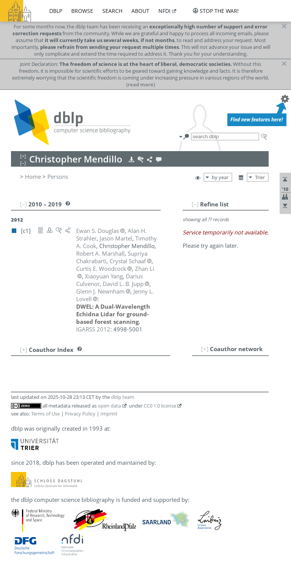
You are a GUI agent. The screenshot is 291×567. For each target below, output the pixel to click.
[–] (195, 204)
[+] (204, 349)
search (112, 10)
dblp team (122, 397)
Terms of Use (45, 413)
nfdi (164, 10)
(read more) (140, 84)
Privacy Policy (80, 413)
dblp (55, 10)
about (140, 10)
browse (82, 10)
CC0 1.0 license (160, 405)
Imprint (108, 413)
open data (109, 405)
